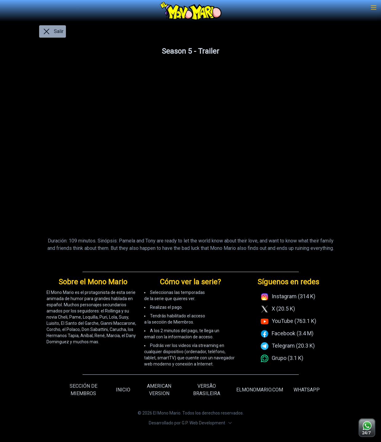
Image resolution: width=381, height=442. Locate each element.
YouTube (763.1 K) (294, 321)
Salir (52, 31)
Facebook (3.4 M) (293, 333)
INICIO (123, 390)
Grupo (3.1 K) (287, 358)
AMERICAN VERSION (159, 389)
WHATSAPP (307, 390)
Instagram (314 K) (293, 296)
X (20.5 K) (283, 308)
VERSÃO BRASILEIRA (206, 389)
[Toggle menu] (373, 7)
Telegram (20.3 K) (293, 345)
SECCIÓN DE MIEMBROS (83, 389)
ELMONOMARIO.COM (259, 390)
